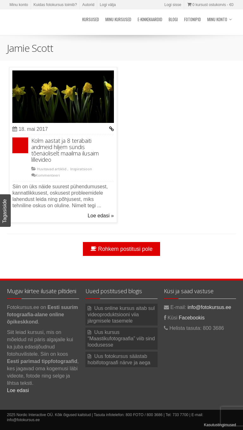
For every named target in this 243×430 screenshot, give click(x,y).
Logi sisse (173, 5)
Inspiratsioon (80, 169)
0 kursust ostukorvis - (210, 5)
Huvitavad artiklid (51, 169)
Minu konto (18, 5)
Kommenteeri (48, 175)
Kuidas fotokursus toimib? (55, 5)
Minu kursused (118, 19)
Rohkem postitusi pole (121, 249)
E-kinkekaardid (150, 19)
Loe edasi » (101, 215)
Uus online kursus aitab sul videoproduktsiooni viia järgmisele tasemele (121, 315)
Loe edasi (18, 390)
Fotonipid (192, 19)
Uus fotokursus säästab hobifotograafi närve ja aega (119, 359)
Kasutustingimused (220, 425)
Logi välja (108, 5)
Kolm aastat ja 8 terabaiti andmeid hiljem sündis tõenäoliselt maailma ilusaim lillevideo (65, 150)
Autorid (88, 5)
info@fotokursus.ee (209, 307)
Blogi (173, 19)
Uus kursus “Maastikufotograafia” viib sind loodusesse (121, 339)
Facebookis (192, 317)
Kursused (90, 19)
